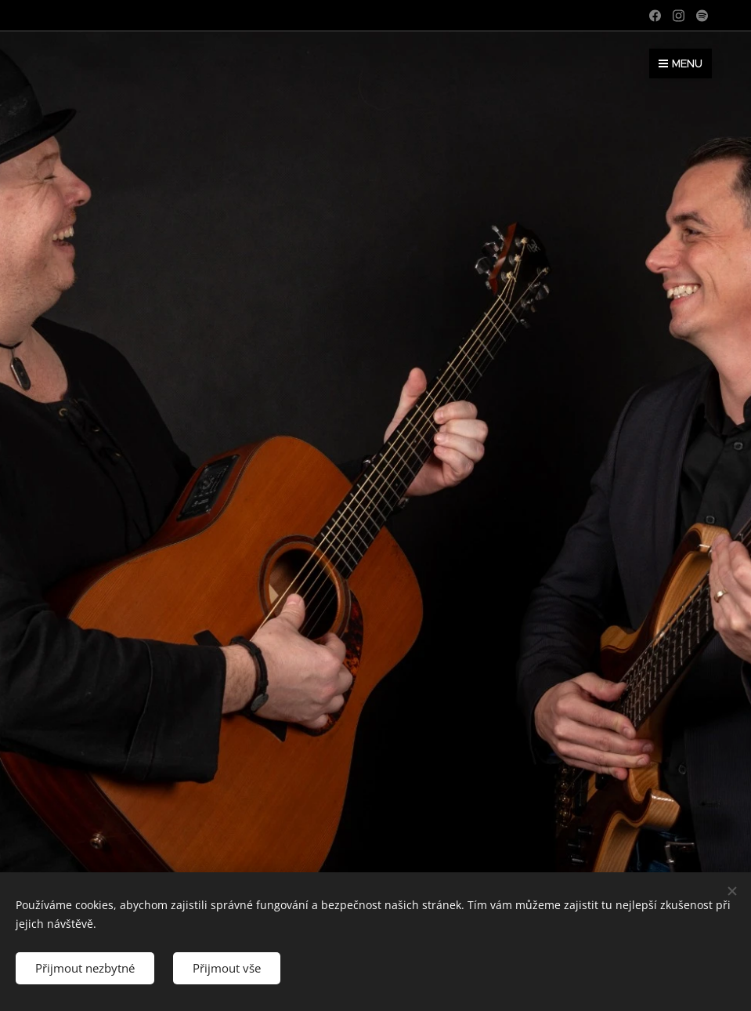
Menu (680, 63)
